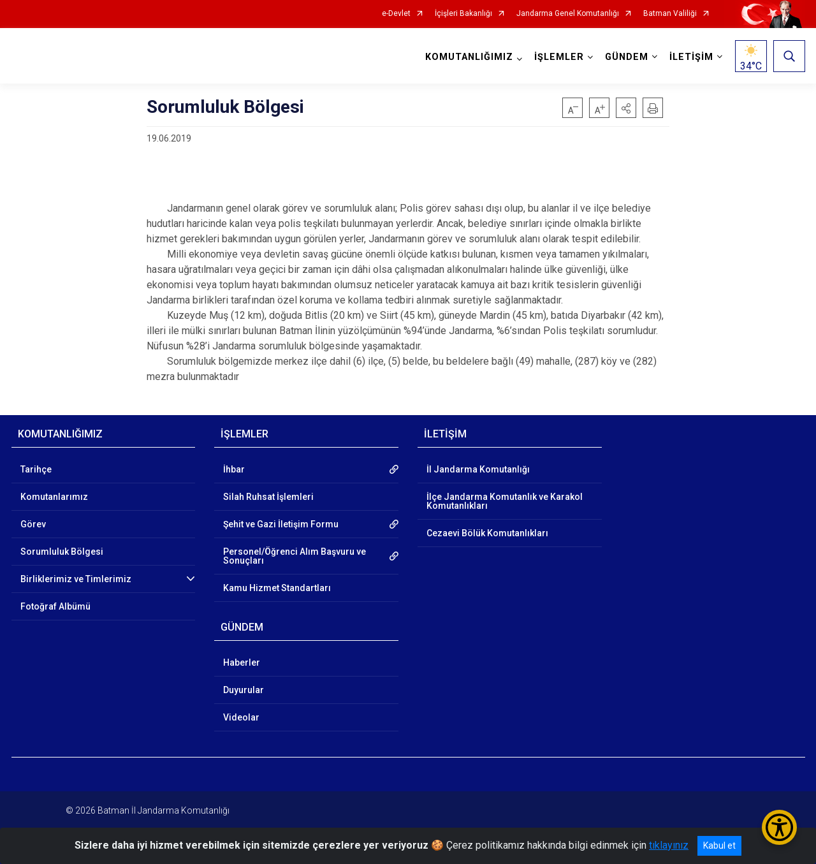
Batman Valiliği (670, 14)
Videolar (241, 717)
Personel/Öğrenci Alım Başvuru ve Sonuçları (294, 556)
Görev (33, 524)
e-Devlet (396, 14)
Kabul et (719, 845)
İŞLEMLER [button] (559, 57)
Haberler (241, 662)
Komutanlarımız (54, 497)
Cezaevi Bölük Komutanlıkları (487, 533)
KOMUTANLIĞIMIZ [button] (469, 57)
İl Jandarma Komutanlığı (478, 469)
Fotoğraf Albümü (55, 606)
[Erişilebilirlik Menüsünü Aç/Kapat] (779, 827)
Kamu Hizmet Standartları (277, 588)
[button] (626, 108)
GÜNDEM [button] (626, 57)
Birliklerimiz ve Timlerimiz (75, 579)
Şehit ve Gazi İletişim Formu (281, 524)
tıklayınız (668, 845)
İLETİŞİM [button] (691, 57)
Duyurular (243, 690)
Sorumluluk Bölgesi (61, 551)
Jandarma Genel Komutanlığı (567, 14)
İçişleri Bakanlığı (463, 14)
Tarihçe (36, 469)
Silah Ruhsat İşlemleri (268, 497)
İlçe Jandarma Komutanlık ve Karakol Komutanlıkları (504, 501)
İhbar (234, 469)
